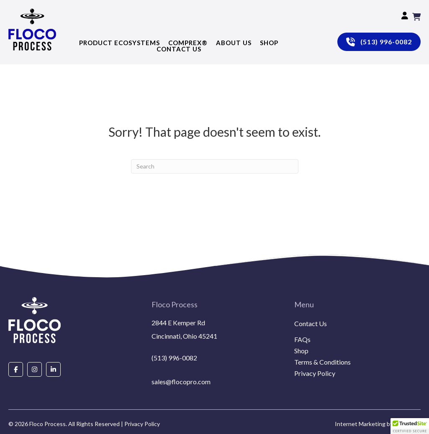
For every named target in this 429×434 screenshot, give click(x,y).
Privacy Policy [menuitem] (314, 373)
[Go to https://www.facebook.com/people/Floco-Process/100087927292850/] (15, 369)
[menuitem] (357, 334)
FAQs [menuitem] (302, 339)
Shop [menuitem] (301, 351)
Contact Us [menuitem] (310, 323)
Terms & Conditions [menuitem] (322, 362)
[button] (409, 426)
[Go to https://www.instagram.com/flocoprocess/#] (34, 369)
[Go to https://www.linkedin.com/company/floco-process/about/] (53, 369)
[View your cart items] (416, 16)
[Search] (214, 166)
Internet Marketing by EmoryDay (378, 423)
